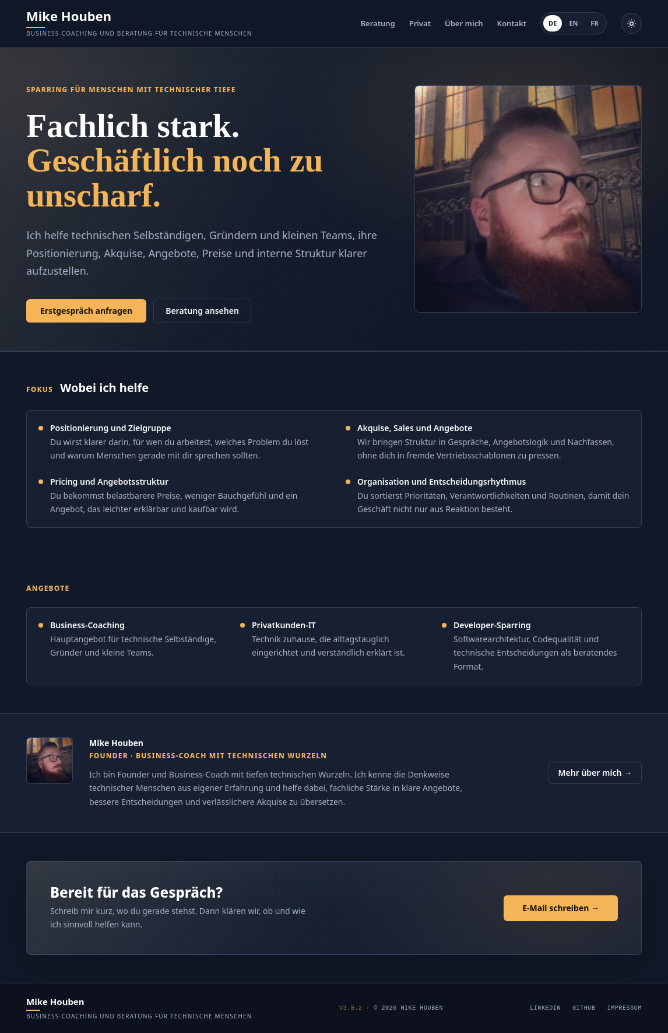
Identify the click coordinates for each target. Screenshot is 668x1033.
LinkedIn (545, 1008)
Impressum (624, 1008)
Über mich (464, 23)
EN (573, 23)
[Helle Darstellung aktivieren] (631, 23)
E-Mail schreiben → (560, 907)
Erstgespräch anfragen (86, 310)
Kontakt (511, 23)
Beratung (378, 23)
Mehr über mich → (595, 772)
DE (553, 23)
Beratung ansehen (202, 310)
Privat (420, 23)
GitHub (584, 1008)
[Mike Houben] (139, 23)
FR (594, 23)
